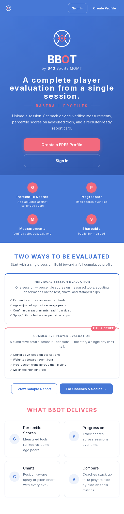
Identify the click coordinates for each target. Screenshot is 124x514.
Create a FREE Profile (61, 144)
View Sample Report (34, 390)
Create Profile (104, 8)
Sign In (78, 8)
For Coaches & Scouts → (86, 390)
